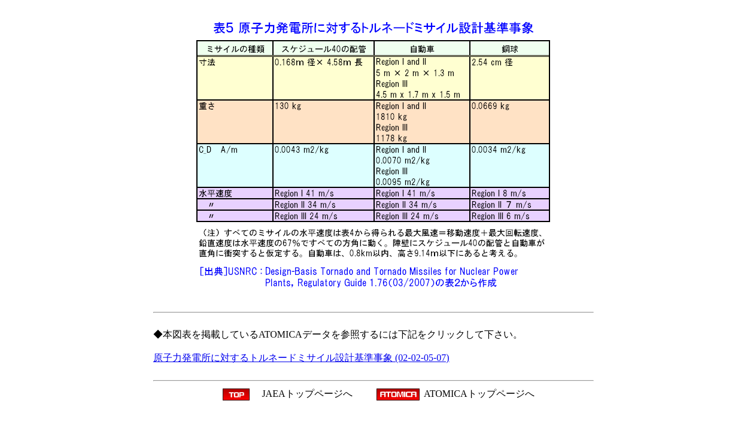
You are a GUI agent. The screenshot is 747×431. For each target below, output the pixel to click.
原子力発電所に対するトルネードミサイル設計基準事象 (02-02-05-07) (301, 358)
